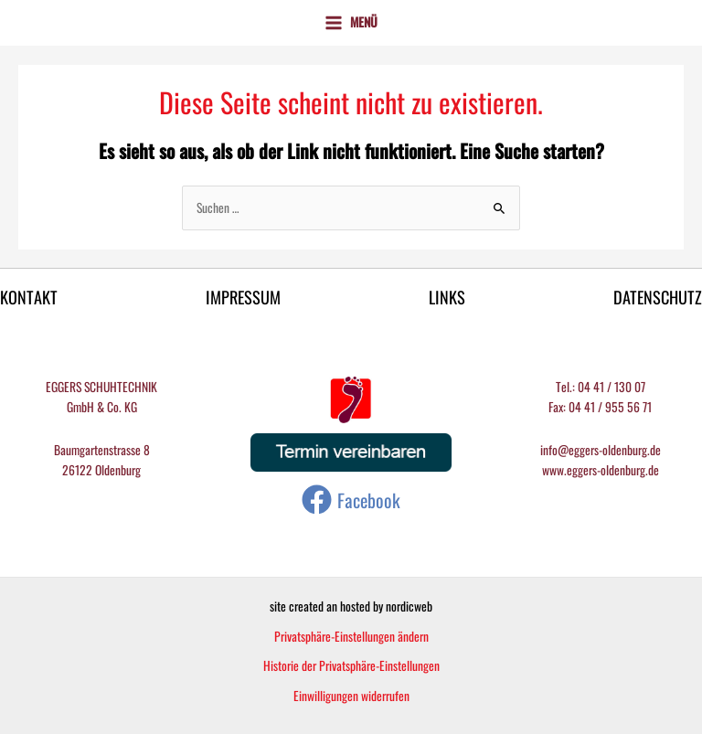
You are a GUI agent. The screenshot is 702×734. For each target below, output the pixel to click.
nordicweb (409, 606)
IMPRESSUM (243, 297)
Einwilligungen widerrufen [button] (351, 695)
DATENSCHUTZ (657, 297)
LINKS (447, 297)
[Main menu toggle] (351, 23)
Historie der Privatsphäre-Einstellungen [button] (351, 665)
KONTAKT (29, 297)
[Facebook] (351, 499)
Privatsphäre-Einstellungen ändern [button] (351, 636)
